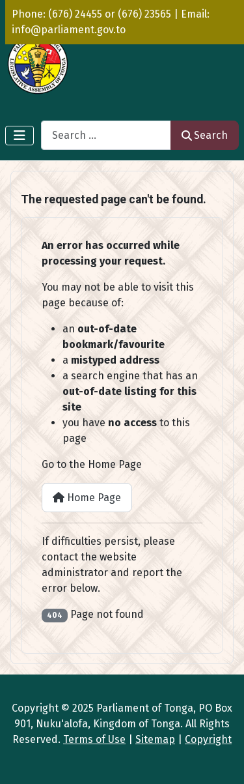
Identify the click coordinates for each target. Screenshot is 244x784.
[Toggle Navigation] (19, 135)
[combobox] (106, 135)
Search (205, 135)
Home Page (87, 497)
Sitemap (155, 739)
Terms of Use (94, 739)
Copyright (208, 739)
